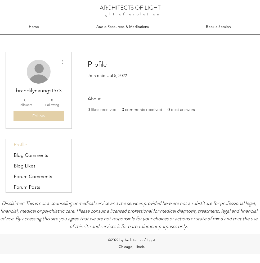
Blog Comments (31, 155)
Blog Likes (24, 166)
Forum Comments (33, 176)
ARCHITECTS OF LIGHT (130, 7)
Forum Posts (27, 187)
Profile (20, 145)
